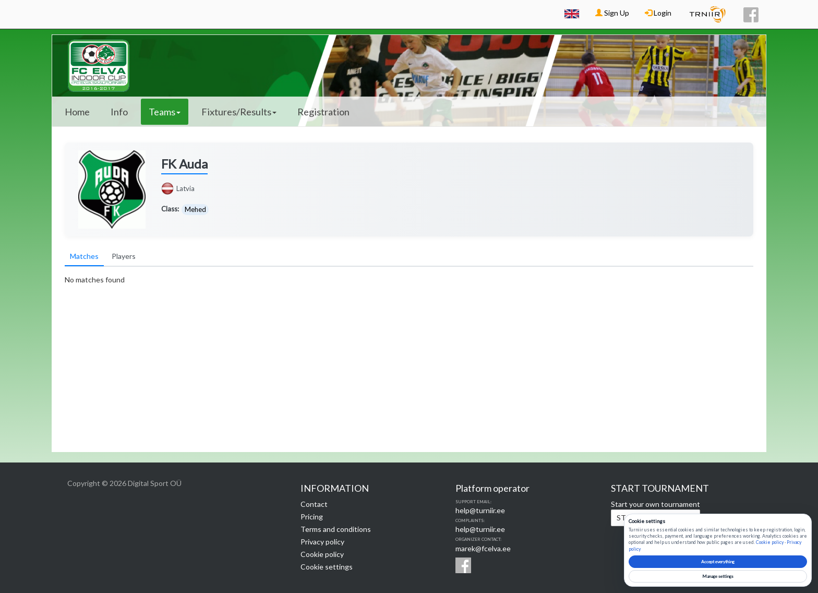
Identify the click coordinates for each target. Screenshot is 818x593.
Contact (314, 504)
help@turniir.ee (480, 510)
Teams (165, 111)
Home (77, 111)
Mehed (195, 209)
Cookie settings (326, 566)
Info (119, 111)
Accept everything (718, 561)
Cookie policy (322, 554)
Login (658, 12)
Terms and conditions (335, 529)
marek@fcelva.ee (483, 548)
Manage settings (717, 576)
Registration (323, 111)
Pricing (311, 516)
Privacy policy (322, 541)
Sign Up (612, 12)
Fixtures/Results (238, 111)
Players (124, 256)
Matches (84, 256)
